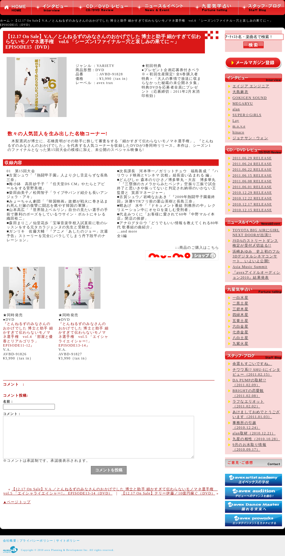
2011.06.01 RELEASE (252, 187)
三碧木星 (240, 309)
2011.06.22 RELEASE (252, 169)
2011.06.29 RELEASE (252, 158)
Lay (235, 121)
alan (236, 109)
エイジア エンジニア (250, 86)
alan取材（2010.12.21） (254, 433)
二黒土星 (240, 303)
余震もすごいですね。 (252, 364)
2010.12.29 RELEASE (252, 193)
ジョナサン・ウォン (250, 138)
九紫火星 (240, 343)
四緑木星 (240, 315)
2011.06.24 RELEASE (252, 164)
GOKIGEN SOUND (249, 98)
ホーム (5, 20)
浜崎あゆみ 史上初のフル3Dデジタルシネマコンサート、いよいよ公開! (256, 256)
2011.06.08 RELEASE (252, 181)
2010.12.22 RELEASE (252, 198)
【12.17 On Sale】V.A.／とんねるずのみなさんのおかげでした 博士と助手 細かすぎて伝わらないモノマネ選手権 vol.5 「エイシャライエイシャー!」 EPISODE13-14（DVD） (110, 491)
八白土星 (240, 338)
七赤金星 (240, 332)
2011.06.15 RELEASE (252, 175)
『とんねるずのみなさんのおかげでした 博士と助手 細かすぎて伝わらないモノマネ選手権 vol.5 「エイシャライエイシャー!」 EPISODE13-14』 (83, 334)
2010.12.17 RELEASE (252, 204)
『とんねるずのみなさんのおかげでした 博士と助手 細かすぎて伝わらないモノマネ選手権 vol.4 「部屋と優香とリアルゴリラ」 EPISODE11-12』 (28, 334)
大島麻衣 (240, 92)
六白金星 (240, 326)
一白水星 (240, 298)
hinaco (238, 132)
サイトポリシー (68, 540)
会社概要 (9, 540)
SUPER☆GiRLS (247, 115)
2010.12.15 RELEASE (252, 210)
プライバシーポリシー (36, 540)
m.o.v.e (238, 126)
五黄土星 (240, 321)
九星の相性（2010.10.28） (256, 439)
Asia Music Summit (249, 267)
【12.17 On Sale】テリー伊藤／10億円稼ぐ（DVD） (168, 493)
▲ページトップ (17, 502)
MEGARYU (242, 103)
